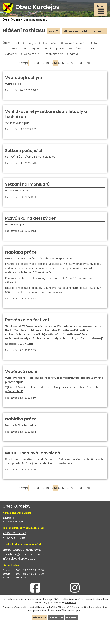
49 (47, 63)
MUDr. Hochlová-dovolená (32, 453)
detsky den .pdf (15, 224)
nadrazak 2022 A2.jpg (19, 344)
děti (17, 43)
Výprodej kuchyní (23, 77)
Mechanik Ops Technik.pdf (21, 425)
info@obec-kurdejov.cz (19, 559)
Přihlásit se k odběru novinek (84, 31)
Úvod (6, 20)
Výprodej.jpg (13, 84)
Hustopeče (49, 43)
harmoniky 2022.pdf (18, 190)
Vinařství (12, 54)
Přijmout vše (39, 617)
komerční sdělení (73, 43)
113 (80, 63)
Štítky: (6, 43)
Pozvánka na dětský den (31, 218)
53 (63, 63)
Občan (17, 20)
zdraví (74, 54)
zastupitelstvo (55, 54)
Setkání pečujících (24, 150)
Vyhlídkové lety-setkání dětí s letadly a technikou (46, 114)
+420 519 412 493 (14, 533)
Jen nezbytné (56, 617)
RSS (54, 31)
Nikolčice (75, 48)
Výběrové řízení (21, 371)
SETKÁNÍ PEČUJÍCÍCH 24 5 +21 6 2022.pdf (30, 156)
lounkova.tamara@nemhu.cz (43, 292)
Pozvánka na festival (27, 320)
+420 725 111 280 (14, 538)
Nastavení (71, 617)
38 (38, 63)
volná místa (31, 54)
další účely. (70, 602)
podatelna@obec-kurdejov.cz (23, 554)
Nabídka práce (21, 252)
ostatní (92, 48)
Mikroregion (31, 48)
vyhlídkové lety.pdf (17, 123)
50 (51, 63)
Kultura (95, 43)
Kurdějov (11, 48)
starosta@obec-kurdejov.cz (22, 550)
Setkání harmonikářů (27, 184)
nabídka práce (54, 48)
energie (31, 43)
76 (72, 63)
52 (59, 63)
